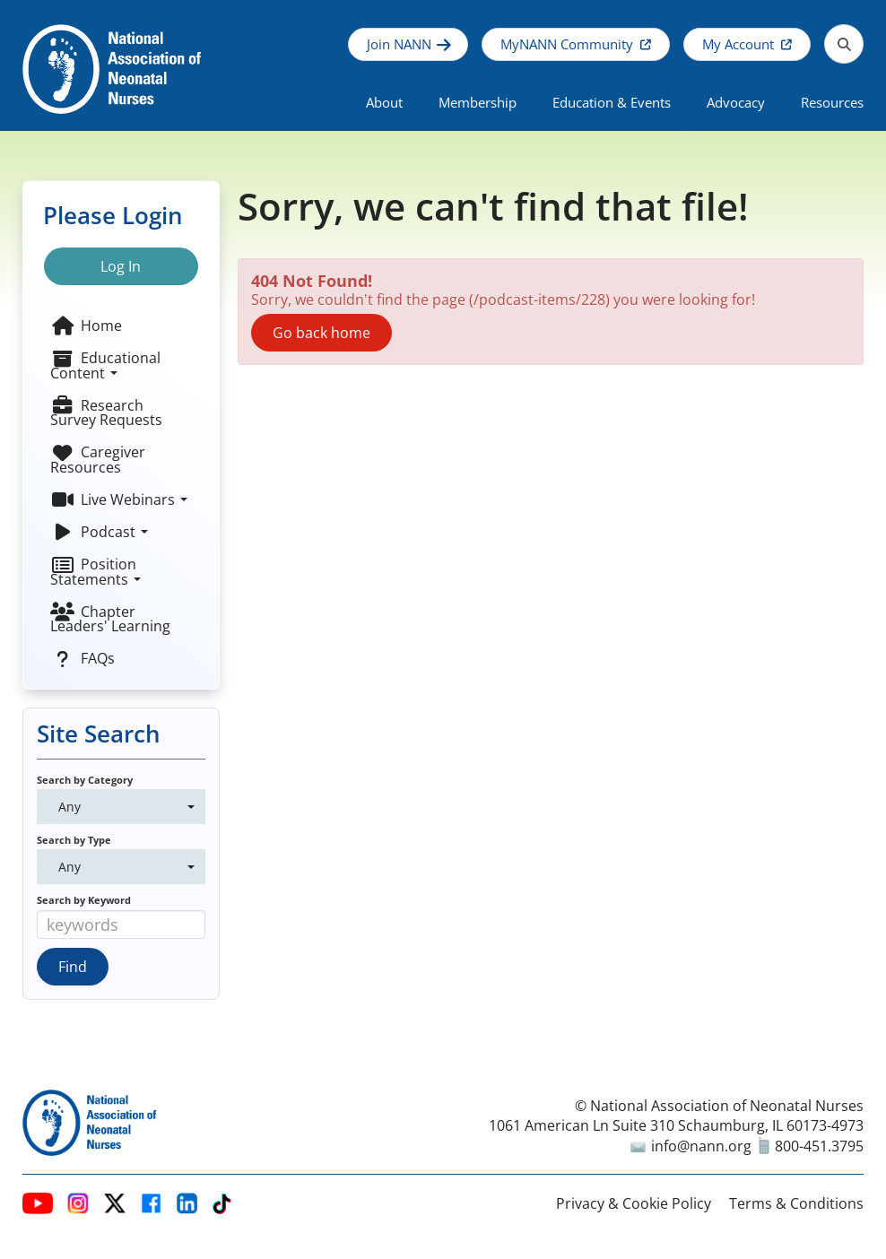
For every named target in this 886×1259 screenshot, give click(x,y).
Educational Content (105, 365)
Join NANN (399, 44)
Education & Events (611, 102)
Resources (832, 102)
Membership (478, 102)
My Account (738, 44)
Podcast (99, 532)
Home (86, 325)
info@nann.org (690, 1146)
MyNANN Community (566, 44)
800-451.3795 (811, 1146)
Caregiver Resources (97, 459)
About (384, 102)
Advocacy (736, 102)
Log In (120, 266)
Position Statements (95, 571)
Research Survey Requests (106, 412)
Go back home (321, 333)
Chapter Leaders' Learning (110, 619)
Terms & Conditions (796, 1203)
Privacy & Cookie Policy (633, 1203)
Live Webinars (118, 499)
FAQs (82, 658)
